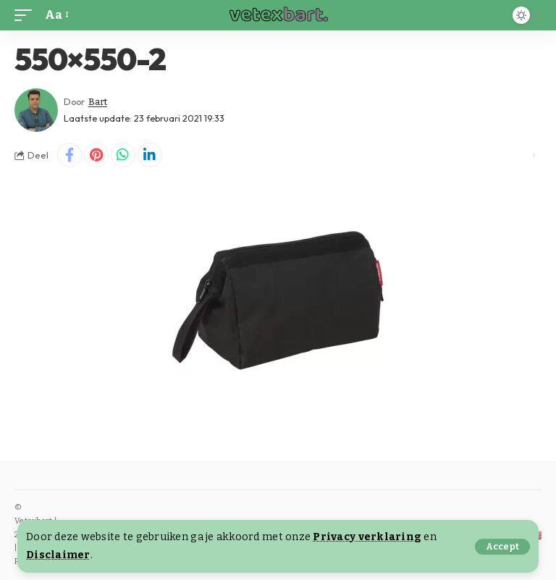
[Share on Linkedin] (150, 155)
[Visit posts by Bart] (36, 110)
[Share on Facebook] (69, 155)
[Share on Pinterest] (96, 155)
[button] (502, 547)
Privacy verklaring (367, 537)
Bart (97, 101)
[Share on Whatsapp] (123, 155)
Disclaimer (58, 555)
